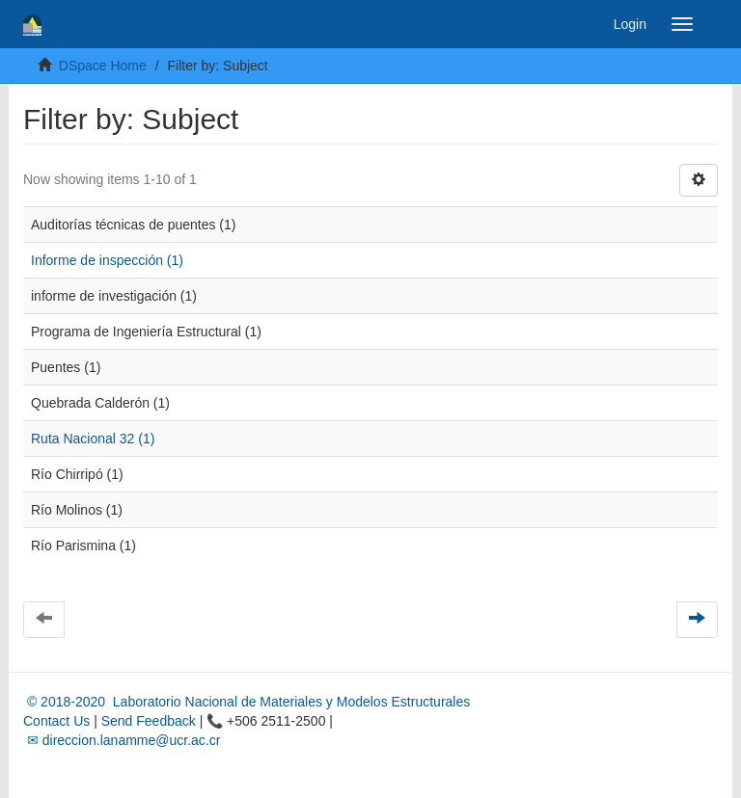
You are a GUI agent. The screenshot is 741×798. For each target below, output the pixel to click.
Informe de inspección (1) (107, 260)
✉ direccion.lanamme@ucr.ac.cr (121, 740)
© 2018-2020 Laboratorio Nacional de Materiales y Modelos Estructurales (246, 701)
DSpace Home (103, 65)
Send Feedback (148, 721)
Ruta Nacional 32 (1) (92, 438)
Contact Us (56, 721)
